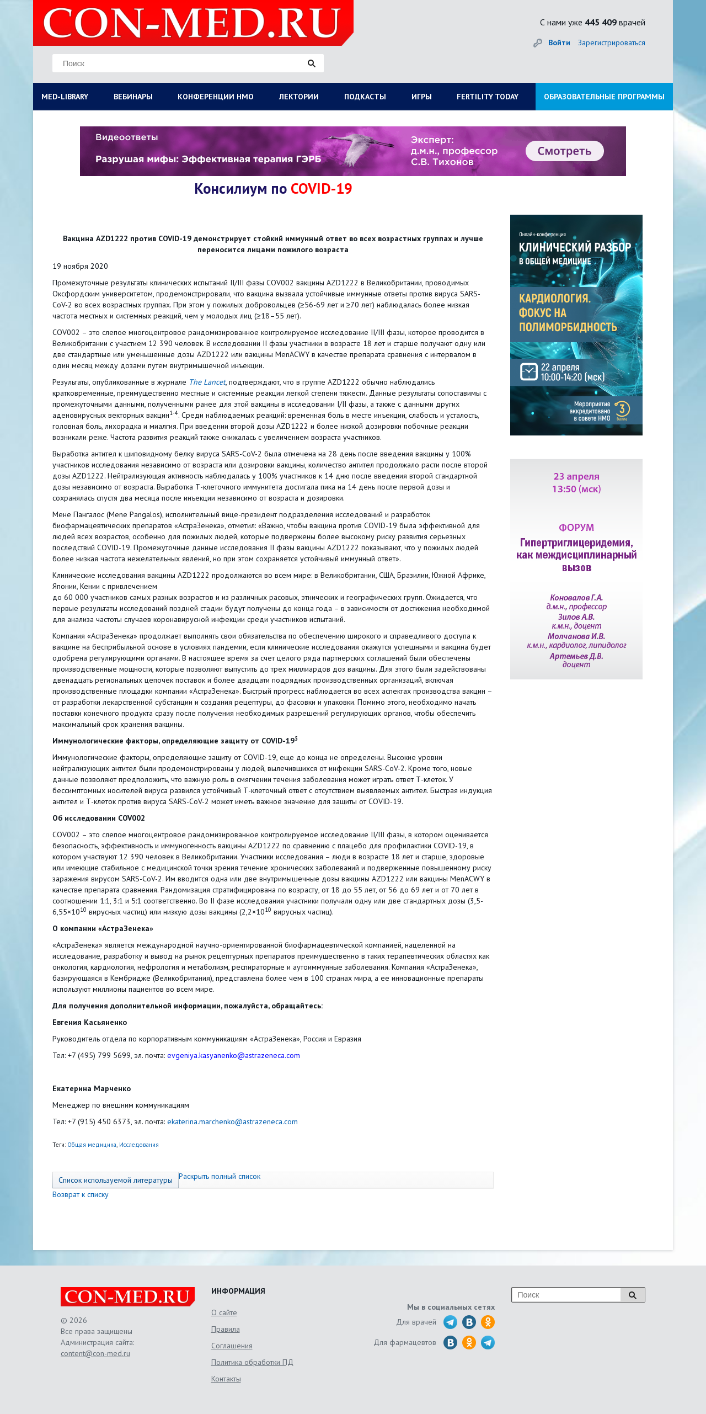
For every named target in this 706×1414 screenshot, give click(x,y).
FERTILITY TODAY (487, 97)
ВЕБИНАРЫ (133, 97)
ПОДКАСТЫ (365, 97)
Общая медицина (91, 1145)
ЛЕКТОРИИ (299, 97)
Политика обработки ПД (252, 1362)
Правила (225, 1329)
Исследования (139, 1145)
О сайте (224, 1312)
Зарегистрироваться (611, 42)
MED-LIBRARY (64, 97)
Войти (559, 42)
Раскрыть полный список (219, 1176)
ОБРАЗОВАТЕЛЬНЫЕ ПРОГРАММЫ (604, 97)
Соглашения (232, 1346)
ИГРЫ (421, 97)
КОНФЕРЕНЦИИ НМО (216, 97)
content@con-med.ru (95, 1353)
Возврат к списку (80, 1194)
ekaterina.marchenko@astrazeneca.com (232, 1121)
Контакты (226, 1379)
